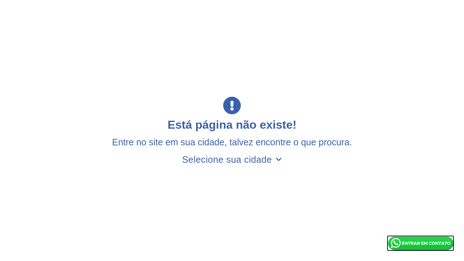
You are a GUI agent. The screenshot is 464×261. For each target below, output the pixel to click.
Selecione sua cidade (232, 159)
